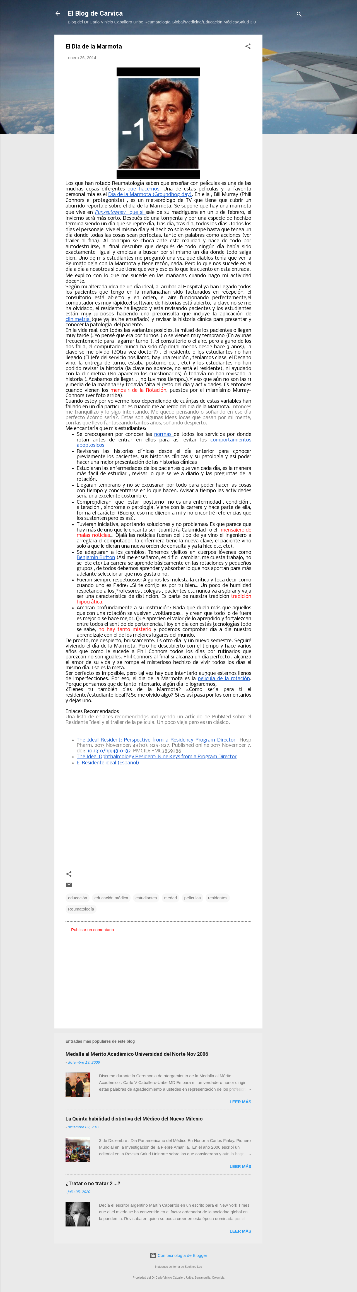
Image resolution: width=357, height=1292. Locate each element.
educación (77, 897)
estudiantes (146, 897)
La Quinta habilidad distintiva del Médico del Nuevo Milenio (134, 1119)
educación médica (111, 897)
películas (192, 897)
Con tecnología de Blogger (178, 1255)
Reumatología (81, 909)
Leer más (240, 1101)
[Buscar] (299, 15)
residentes (217, 897)
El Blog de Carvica (95, 13)
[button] (248, 47)
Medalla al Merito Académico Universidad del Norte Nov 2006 (137, 1054)
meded (170, 897)
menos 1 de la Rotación (138, 390)
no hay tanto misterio (124, 629)
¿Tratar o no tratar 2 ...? (93, 1183)
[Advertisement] (285, 118)
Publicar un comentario (92, 929)
